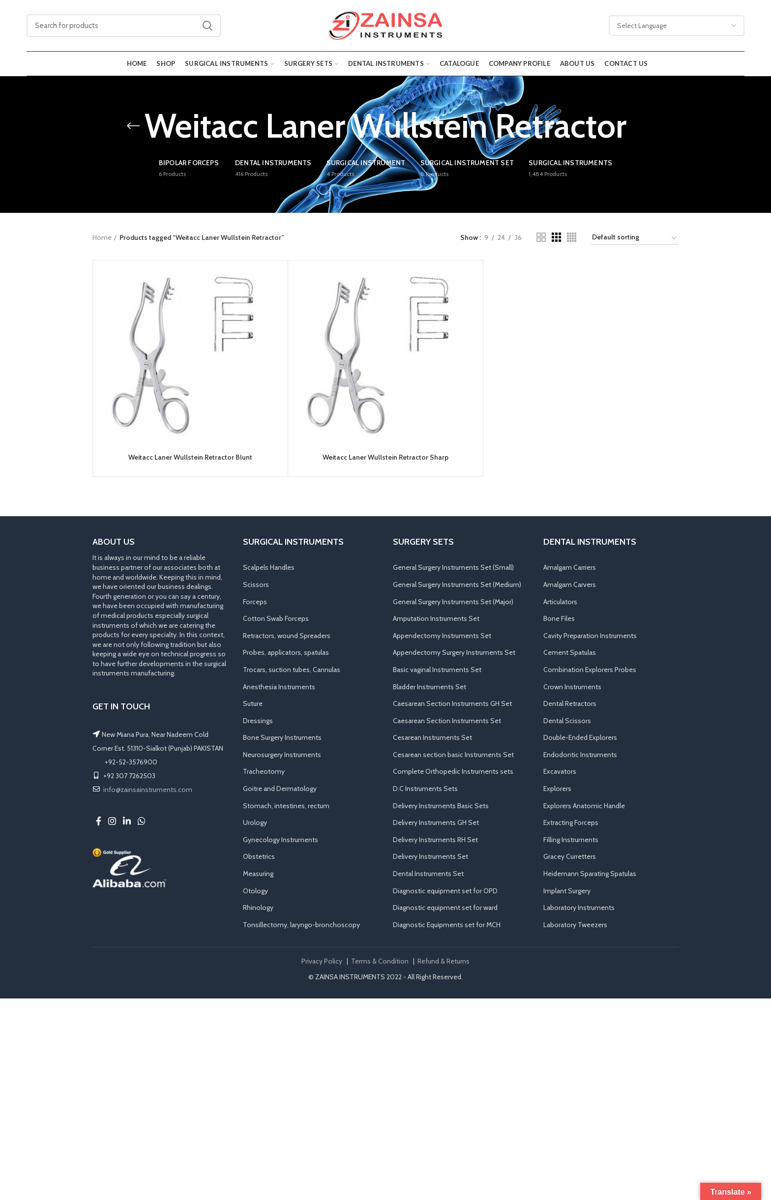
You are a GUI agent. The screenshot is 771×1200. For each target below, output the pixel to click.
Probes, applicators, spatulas (286, 652)
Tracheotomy (264, 771)
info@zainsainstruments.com (147, 789)
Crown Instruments (572, 686)
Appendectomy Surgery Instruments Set (454, 652)
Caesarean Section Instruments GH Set (452, 703)
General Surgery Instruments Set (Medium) (457, 584)
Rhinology (258, 907)
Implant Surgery (567, 890)
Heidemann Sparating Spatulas (589, 873)
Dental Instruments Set (428, 873)
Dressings (258, 720)
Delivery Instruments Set (430, 856)
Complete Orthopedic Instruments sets (453, 771)
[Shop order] (635, 239)
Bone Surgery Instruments (282, 737)
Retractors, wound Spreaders (286, 635)
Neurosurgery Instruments (282, 754)
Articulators (560, 601)
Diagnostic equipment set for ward (445, 907)
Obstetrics (259, 856)
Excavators (559, 771)
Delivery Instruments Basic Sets (441, 805)
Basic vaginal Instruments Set (437, 669)
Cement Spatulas (569, 652)
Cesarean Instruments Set (432, 737)
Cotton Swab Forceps (276, 618)
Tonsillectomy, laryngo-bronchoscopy (301, 924)
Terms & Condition (380, 961)
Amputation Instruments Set (436, 618)
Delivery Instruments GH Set (436, 822)
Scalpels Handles (269, 567)
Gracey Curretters (569, 856)
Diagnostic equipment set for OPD (445, 890)
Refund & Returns (443, 961)
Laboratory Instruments (579, 907)
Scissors (256, 584)
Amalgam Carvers (569, 584)
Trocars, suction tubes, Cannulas (291, 669)
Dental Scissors (567, 720)
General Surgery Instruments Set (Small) (453, 567)
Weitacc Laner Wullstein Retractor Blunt (190, 457)
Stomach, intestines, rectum (286, 805)
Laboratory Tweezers (575, 924)
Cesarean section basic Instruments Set (453, 754)
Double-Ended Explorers (580, 737)
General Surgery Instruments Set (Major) (453, 601)
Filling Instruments (570, 839)
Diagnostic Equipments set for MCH (447, 924)
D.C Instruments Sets (425, 788)
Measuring (258, 873)
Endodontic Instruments (580, 754)
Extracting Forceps (570, 822)
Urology (255, 822)
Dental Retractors (569, 703)
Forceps (255, 601)
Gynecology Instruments (280, 839)
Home (102, 237)
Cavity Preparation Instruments (590, 635)
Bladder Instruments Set (429, 686)
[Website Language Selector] (676, 25)
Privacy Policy (321, 961)
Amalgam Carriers (569, 567)
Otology (255, 890)
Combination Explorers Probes (589, 669)
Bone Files (559, 618)
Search (207, 25)
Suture (253, 703)
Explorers (557, 788)
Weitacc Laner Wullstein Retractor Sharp (385, 457)
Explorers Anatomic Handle (584, 805)
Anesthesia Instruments (279, 686)
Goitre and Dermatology (280, 788)
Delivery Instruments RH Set (435, 839)
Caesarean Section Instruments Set (447, 720)
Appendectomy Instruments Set (442, 635)
